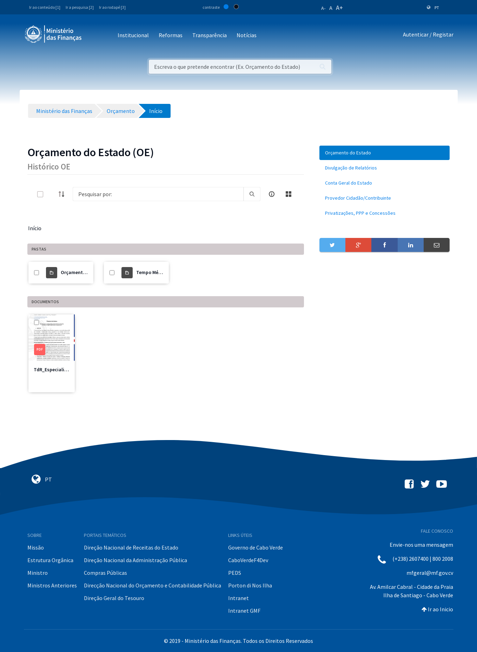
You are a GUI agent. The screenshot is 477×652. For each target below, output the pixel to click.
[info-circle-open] (271, 194)
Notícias (247, 35)
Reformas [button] (171, 35)
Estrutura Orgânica (50, 560)
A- (323, 8)
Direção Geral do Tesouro (114, 597)
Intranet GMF (244, 610)
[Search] (158, 194)
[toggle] (51, 194)
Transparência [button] (209, 35)
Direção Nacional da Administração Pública (135, 560)
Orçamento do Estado (85, 272)
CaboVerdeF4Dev (248, 560)
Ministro (37, 572)
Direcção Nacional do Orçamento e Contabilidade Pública (152, 585)
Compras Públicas (105, 572)
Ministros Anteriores (52, 585)
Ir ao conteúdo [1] (44, 7)
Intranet (238, 597)
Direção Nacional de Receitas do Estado (131, 547)
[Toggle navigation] (93, 35)
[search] (252, 194)
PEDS (234, 572)
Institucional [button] (133, 35)
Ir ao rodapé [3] (112, 7)
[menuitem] (384, 153)
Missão (35, 547)
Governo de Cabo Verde (255, 547)
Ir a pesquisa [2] (80, 7)
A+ (339, 8)
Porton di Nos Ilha (250, 585)
